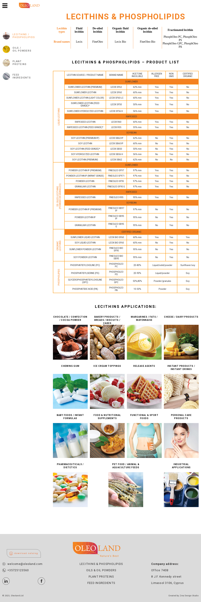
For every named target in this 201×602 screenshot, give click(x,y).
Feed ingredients (101, 583)
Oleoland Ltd (17, 596)
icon (6, 581)
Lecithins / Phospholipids (18, 36)
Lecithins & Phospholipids (101, 564)
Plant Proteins (14, 63)
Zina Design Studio (189, 596)
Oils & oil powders (101, 570)
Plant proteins (101, 576)
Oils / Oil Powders (17, 49)
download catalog (23, 553)
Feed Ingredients (16, 76)
